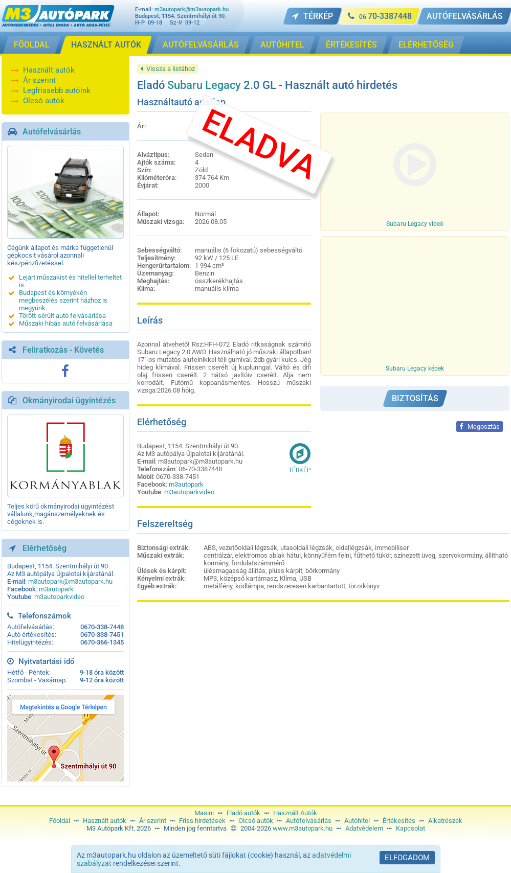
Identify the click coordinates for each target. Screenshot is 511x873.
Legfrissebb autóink (57, 90)
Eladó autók (243, 813)
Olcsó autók (43, 100)
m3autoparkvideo (59, 597)
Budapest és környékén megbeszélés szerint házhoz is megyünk (63, 300)
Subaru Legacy (204, 85)
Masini (204, 813)
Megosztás (479, 426)
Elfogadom (407, 857)
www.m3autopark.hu (302, 828)
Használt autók (49, 70)
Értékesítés (399, 820)
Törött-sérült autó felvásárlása (62, 315)
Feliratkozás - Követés (63, 350)
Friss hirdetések (202, 820)
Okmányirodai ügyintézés (69, 400)
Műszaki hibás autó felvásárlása (66, 323)
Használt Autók (295, 813)
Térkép (299, 458)
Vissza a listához (167, 69)
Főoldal (59, 820)
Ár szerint (39, 80)
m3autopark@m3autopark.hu (191, 9)
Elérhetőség (44, 548)
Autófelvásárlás (52, 131)
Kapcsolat (410, 828)
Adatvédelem (364, 828)
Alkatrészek (445, 820)
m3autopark (56, 589)
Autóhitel (357, 820)
